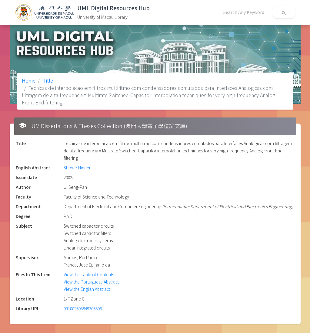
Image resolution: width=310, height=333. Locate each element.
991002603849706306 (83, 308)
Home (28, 80)
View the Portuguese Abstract (91, 282)
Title (47, 80)
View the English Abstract (87, 289)
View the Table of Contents (89, 274)
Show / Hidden (78, 168)
